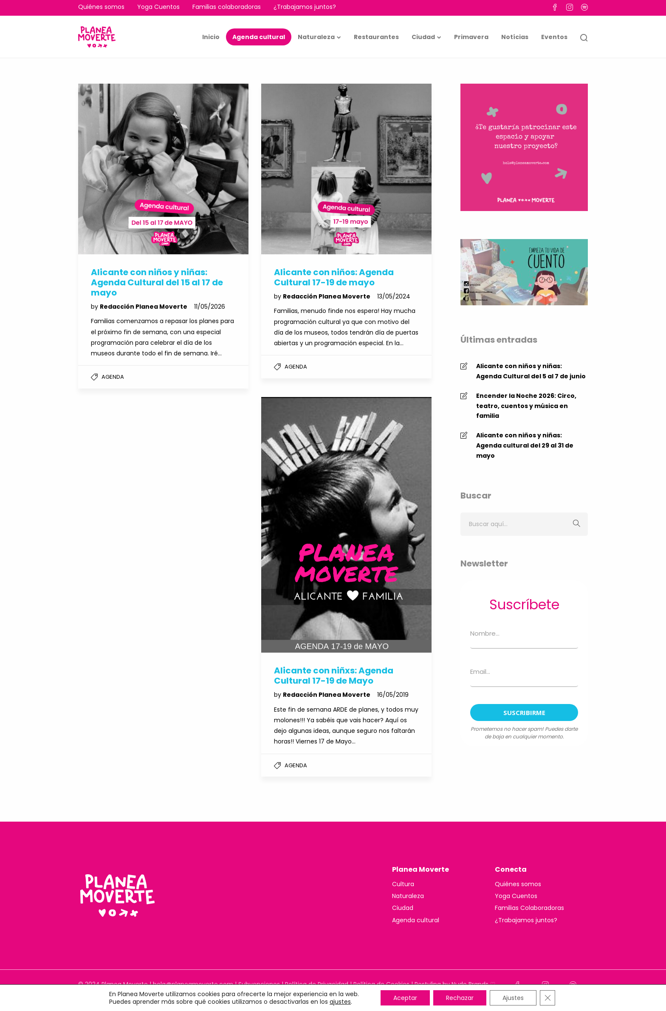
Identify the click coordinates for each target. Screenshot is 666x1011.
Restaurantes (376, 37)
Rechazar (460, 998)
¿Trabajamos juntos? (305, 7)
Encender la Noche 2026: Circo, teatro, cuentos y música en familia (526, 405)
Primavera (471, 37)
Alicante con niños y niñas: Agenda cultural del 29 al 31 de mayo (524, 445)
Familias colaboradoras (226, 7)
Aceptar (405, 998)
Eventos (554, 37)
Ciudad (423, 37)
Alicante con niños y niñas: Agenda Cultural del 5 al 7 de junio (531, 371)
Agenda (113, 377)
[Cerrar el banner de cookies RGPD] (547, 997)
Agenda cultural (258, 37)
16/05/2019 (393, 694)
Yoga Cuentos (158, 7)
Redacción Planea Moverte (144, 306)
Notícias (514, 37)
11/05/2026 (209, 306)
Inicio (211, 37)
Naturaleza (316, 37)
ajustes (340, 1001)
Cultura (403, 884)
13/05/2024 (393, 296)
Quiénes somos (101, 7)
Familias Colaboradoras (529, 908)
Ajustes (513, 998)
